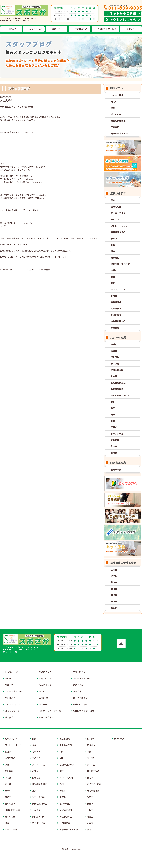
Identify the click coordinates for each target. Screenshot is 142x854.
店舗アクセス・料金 (107, 29)
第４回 (114, 588)
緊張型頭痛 (10, 758)
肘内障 (114, 376)
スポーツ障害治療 (81, 678)
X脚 (61, 758)
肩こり (114, 101)
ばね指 (8, 777)
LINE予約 (43, 704)
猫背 (62, 771)
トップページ (11, 671)
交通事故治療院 (46, 717)
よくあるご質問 (12, 704)
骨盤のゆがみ (66, 745)
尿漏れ (35, 790)
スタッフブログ (12, 710)
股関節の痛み (38, 816)
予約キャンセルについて (50, 710)
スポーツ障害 (117, 95)
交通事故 (115, 127)
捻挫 (113, 276)
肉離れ (114, 270)
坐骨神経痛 (116, 302)
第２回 (114, 576)
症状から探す (11, 738)
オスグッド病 (38, 823)
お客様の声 (10, 697)
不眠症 (90, 810)
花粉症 (90, 816)
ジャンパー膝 (117, 433)
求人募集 (9, 717)
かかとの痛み (38, 797)
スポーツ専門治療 (13, 691)
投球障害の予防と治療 (83, 710)
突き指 (114, 452)
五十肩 (8, 790)
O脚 (61, 751)
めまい (35, 771)
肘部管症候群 (117, 369)
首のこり (36, 758)
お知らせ (9, 678)
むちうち (91, 738)
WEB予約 (43, 697)
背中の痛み (10, 803)
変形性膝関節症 (118, 321)
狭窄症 (114, 295)
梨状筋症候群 (66, 810)
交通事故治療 (81, 29)
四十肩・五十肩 (118, 213)
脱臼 (113, 408)
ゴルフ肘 (115, 357)
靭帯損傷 (115, 439)
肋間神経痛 (116, 308)
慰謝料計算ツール (119, 133)
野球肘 (114, 344)
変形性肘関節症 (118, 382)
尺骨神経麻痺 (117, 389)
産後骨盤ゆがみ (67, 764)
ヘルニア (115, 219)
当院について (35, 29)
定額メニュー (132, 29)
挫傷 (113, 420)
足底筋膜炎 (116, 314)
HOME (12, 29)
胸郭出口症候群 (12, 810)
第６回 (114, 601)
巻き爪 (90, 803)
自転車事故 (116, 469)
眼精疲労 (36, 777)
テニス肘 (115, 363)
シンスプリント (118, 289)
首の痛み (36, 751)
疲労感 (90, 823)
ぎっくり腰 (116, 114)
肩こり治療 (78, 684)
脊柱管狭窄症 (66, 816)
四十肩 (8, 784)
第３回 (114, 582)
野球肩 (114, 350)
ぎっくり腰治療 (80, 697)
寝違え (114, 238)
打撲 (113, 244)
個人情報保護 (45, 684)
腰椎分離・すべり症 (120, 263)
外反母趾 (115, 257)
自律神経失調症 (118, 232)
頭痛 (113, 251)
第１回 (114, 569)
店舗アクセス (45, 678)
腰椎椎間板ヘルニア (120, 395)
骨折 (113, 283)
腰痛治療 (77, 691)
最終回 (114, 607)
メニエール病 (38, 764)
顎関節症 (115, 327)
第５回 (114, 595)
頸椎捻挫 (91, 745)
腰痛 (113, 107)
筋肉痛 (114, 446)
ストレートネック (119, 225)
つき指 (90, 797)
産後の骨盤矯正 (118, 120)
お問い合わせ (45, 691)
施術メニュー (58, 29)
